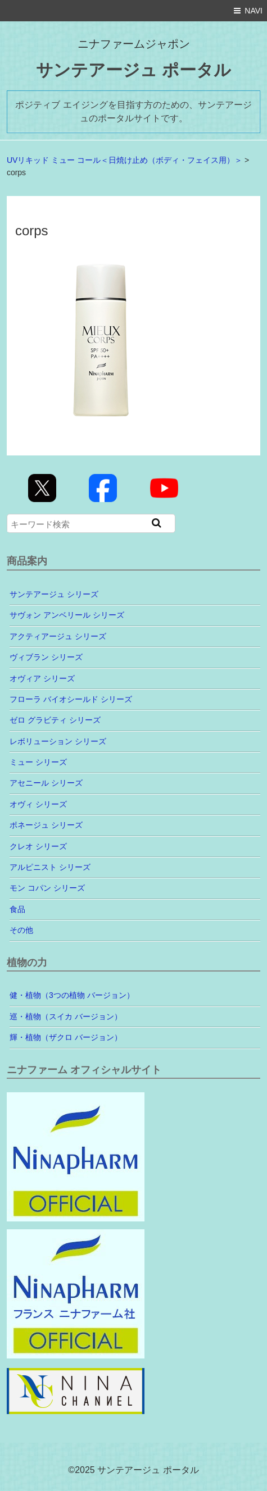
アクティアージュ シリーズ (58, 636)
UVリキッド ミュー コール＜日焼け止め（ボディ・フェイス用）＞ (124, 160)
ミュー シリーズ (38, 762)
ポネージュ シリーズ (46, 824)
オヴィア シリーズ (42, 678)
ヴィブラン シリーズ (46, 657)
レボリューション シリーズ (58, 741)
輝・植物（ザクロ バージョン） (66, 1037)
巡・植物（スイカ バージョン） (66, 1016)
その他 (21, 929)
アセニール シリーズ (46, 782)
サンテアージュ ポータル (133, 70)
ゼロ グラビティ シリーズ (55, 719)
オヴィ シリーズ (38, 804)
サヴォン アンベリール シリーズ (67, 614)
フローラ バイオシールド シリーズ (71, 699)
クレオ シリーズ (38, 846)
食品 (17, 909)
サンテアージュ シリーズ (54, 594)
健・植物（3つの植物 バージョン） (72, 995)
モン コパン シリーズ (47, 887)
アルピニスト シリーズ (50, 867)
